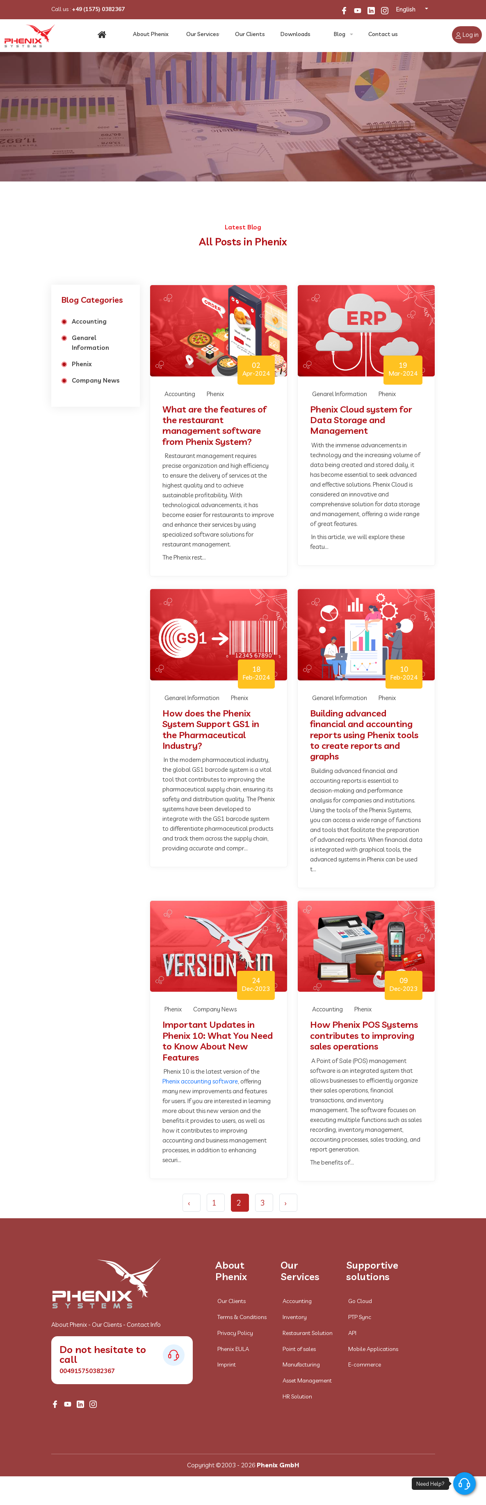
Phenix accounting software (200, 1081)
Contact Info (144, 1324)
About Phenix (151, 35)
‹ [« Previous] (189, 1203)
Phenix (82, 364)
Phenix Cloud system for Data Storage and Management (361, 420)
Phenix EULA (233, 1349)
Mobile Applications (373, 1349)
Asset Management (307, 1380)
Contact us (382, 35)
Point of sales (299, 1349)
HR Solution (297, 1396)
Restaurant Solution (308, 1333)
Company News (96, 380)
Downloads (295, 35)
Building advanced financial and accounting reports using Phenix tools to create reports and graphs (364, 735)
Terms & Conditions (242, 1317)
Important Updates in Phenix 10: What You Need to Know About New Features (217, 1041)
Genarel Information (90, 342)
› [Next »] (286, 1203)
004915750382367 (87, 1371)
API (352, 1333)
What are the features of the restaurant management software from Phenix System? (214, 425)
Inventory (295, 1317)
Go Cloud (360, 1301)
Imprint (226, 1364)
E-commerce (364, 1364)
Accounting (89, 321)
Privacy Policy (235, 1333)
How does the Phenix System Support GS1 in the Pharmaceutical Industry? (210, 729)
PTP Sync (359, 1317)
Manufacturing (301, 1364)
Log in (467, 35)
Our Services (202, 35)
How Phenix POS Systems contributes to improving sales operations (364, 1035)
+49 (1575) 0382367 (98, 9)
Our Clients (250, 35)
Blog (339, 35)
